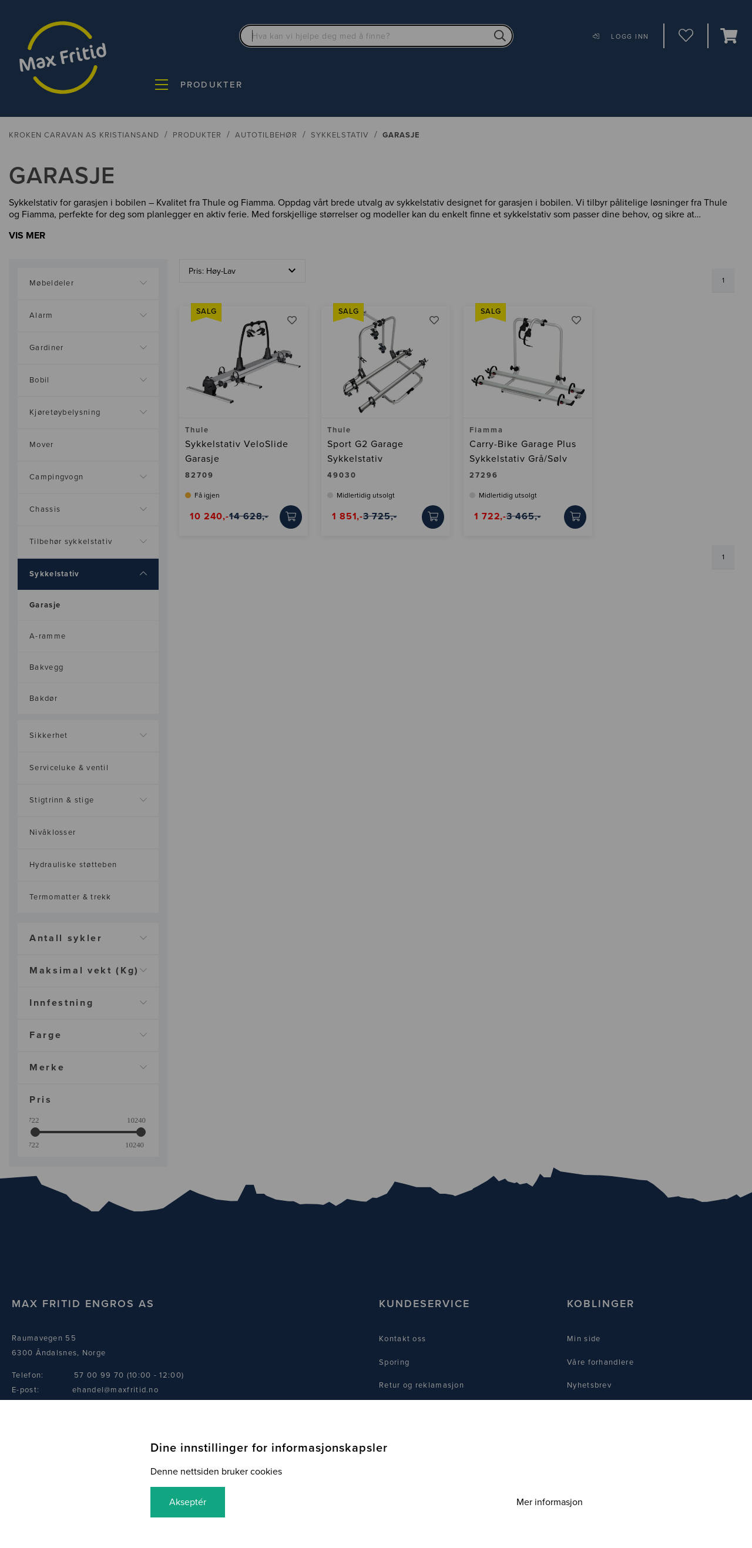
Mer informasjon (549, 1502)
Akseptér (187, 1502)
